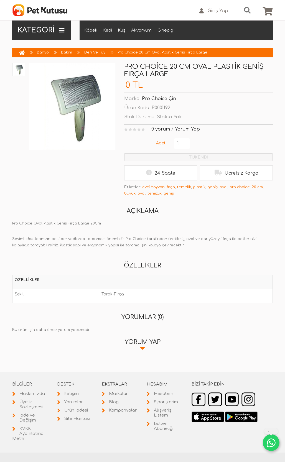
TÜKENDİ (198, 157)
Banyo (43, 52)
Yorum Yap (187, 129)
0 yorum (160, 129)
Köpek (90, 30)
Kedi (107, 30)
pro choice (240, 187)
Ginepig (165, 30)
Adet (161, 143)
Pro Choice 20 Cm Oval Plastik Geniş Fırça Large (162, 52)
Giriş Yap (213, 11)
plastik (199, 187)
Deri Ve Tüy (94, 52)
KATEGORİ (41, 30)
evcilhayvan (153, 187)
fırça (171, 187)
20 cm (257, 187)
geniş (212, 187)
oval (224, 187)
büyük (130, 193)
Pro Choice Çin (159, 98)
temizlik (184, 187)
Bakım (66, 52)
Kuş (121, 30)
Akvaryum (141, 30)
